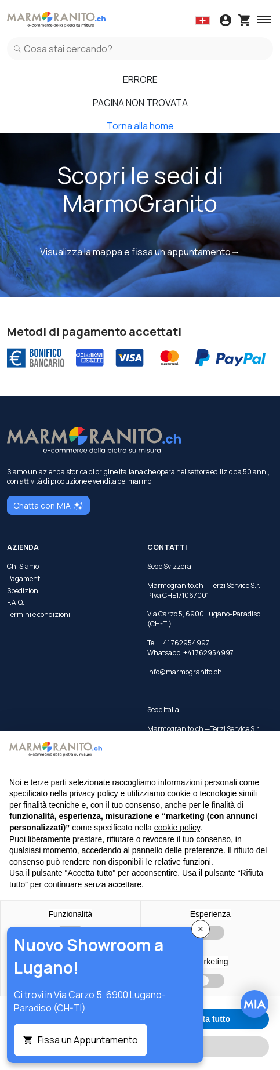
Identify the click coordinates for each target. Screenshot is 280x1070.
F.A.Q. (15, 602)
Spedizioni (23, 591)
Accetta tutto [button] (205, 1019)
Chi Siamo (23, 566)
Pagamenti (24, 578)
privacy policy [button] (94, 793)
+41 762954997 (208, 653)
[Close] (200, 929)
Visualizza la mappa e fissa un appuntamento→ (140, 251)
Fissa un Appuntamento (88, 1039)
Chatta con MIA (48, 505)
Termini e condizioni (38, 614)
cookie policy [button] (177, 827)
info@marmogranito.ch (184, 672)
